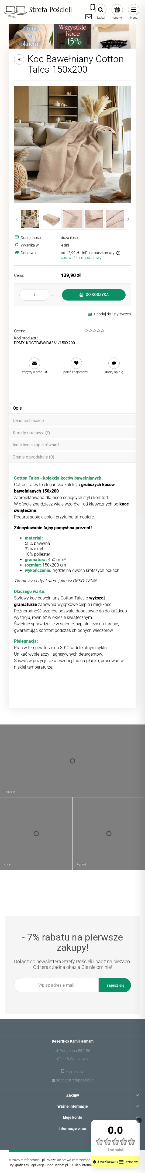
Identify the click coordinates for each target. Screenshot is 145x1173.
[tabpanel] (72, 572)
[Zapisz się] (115, 985)
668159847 (75, 1072)
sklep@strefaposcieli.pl (75, 1080)
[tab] (72, 408)
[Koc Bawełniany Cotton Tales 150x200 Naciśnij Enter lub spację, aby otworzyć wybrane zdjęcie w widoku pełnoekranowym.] (72, 144)
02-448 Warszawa (72, 1059)
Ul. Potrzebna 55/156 (72, 1051)
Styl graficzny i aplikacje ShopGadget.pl (38, 1165)
